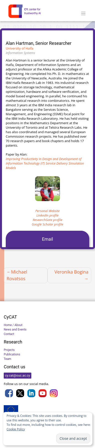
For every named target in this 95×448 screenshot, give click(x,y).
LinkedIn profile (48, 215)
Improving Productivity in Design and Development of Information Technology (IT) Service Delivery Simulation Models (45, 163)
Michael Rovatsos (17, 275)
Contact (9, 334)
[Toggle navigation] (83, 13)
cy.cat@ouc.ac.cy (17, 375)
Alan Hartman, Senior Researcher (38, 43)
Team (7, 359)
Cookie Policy (16, 429)
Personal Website (47, 211)
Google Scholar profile (47, 224)
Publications (12, 354)
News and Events (15, 329)
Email (47, 239)
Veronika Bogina (71, 272)
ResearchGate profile (47, 220)
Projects (9, 350)
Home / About (13, 325)
